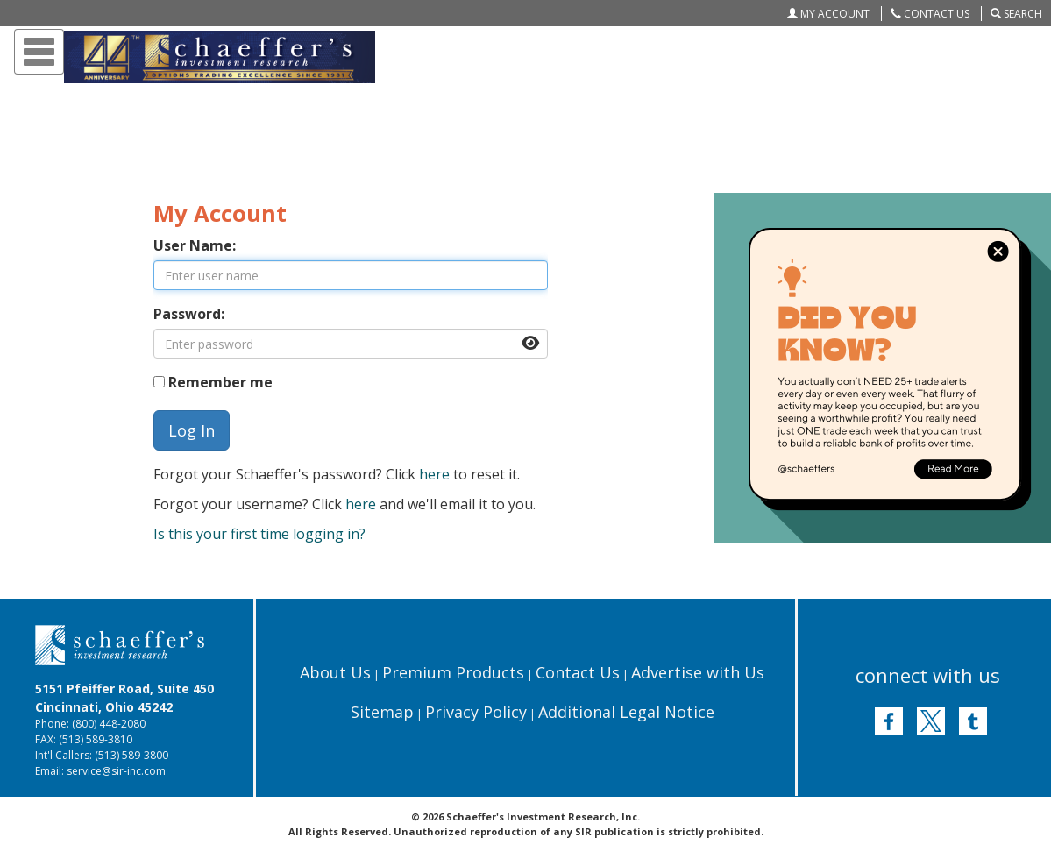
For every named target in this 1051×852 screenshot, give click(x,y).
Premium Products (453, 672)
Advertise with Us (697, 672)
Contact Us (578, 672)
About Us (335, 672)
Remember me (220, 382)
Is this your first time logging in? (259, 533)
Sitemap (382, 711)
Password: (188, 313)
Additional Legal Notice (626, 711)
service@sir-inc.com (116, 770)
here (434, 474)
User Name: (194, 245)
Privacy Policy (476, 711)
